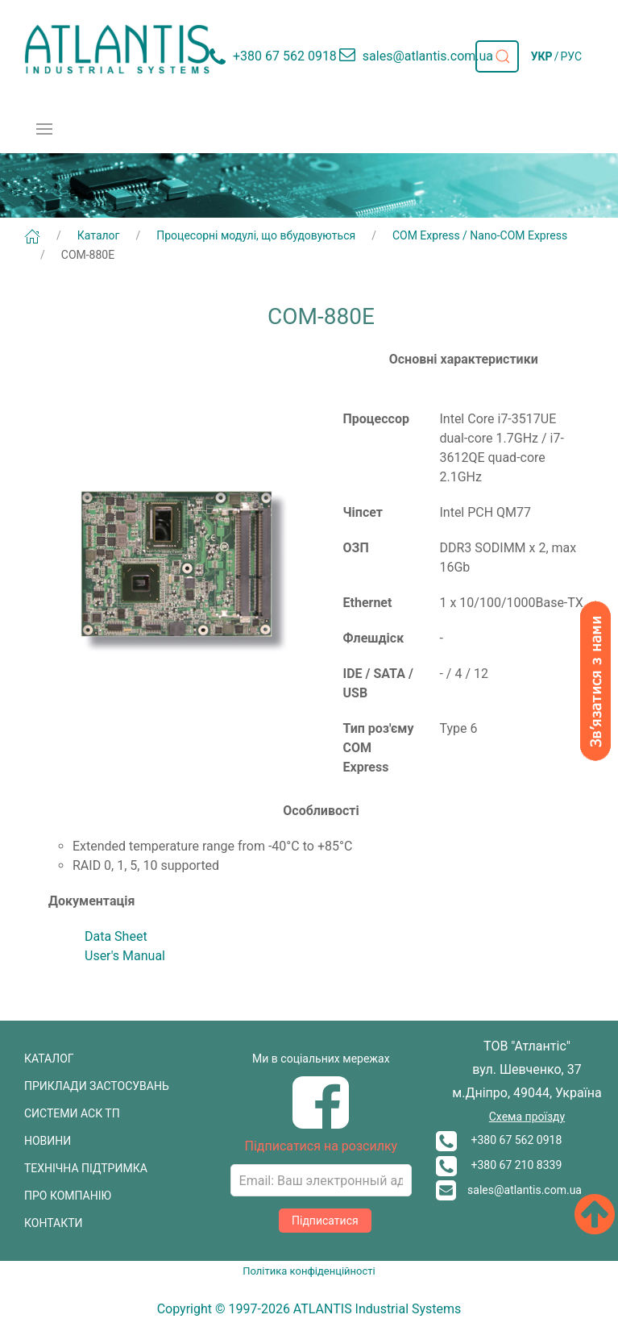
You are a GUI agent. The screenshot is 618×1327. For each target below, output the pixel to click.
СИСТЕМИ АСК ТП (72, 1113)
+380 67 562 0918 (499, 1140)
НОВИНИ (47, 1140)
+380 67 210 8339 (499, 1165)
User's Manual (125, 955)
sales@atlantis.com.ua (509, 1189)
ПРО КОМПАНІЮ (67, 1195)
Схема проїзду (527, 1116)
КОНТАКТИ (53, 1223)
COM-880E (87, 254)
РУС (571, 56)
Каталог (98, 235)
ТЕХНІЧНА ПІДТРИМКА (85, 1168)
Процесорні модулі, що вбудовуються (255, 235)
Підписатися (325, 1220)
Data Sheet (116, 936)
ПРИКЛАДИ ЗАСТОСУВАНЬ (96, 1085)
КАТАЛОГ (49, 1058)
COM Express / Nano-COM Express (479, 235)
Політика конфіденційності (309, 1271)
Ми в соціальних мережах (321, 1058)
